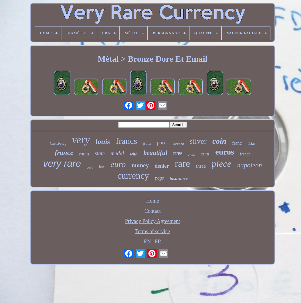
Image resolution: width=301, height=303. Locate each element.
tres (178, 153)
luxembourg (58, 143)
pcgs (159, 178)
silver (198, 141)
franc (237, 143)
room (84, 153)
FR (158, 241)
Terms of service (152, 231)
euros (224, 151)
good (90, 167)
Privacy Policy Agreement (152, 221)
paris (162, 142)
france (64, 152)
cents (205, 154)
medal (117, 153)
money (140, 165)
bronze (178, 144)
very (81, 140)
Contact (152, 211)
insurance (179, 178)
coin (219, 141)
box (102, 166)
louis (102, 142)
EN (147, 241)
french (245, 154)
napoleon (249, 165)
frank (147, 143)
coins (191, 155)
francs (126, 141)
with (134, 154)
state (100, 153)
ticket (251, 143)
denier (162, 166)
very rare (62, 163)
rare (182, 163)
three (201, 166)
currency (133, 176)
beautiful (155, 152)
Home (152, 201)
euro (118, 164)
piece (221, 163)
